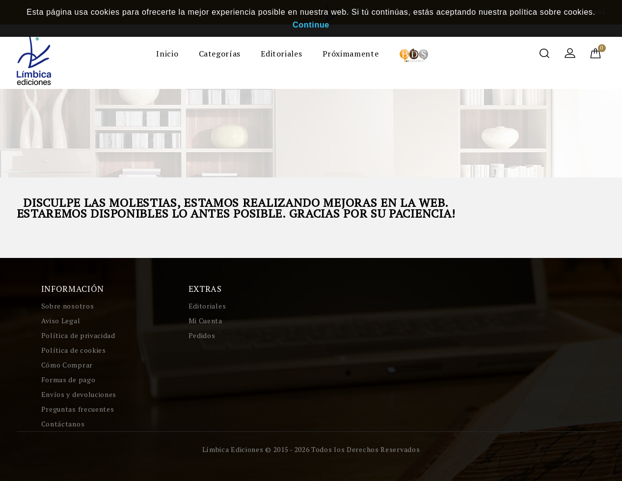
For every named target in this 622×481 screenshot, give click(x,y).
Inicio (167, 53)
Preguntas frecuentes (77, 409)
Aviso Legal (61, 320)
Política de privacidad (78, 335)
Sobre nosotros (67, 306)
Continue (311, 25)
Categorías (220, 53)
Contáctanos (63, 423)
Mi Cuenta (205, 320)
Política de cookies (73, 350)
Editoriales (281, 53)
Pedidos (202, 335)
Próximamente (351, 53)
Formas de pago (68, 379)
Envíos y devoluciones (79, 394)
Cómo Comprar (67, 364)
